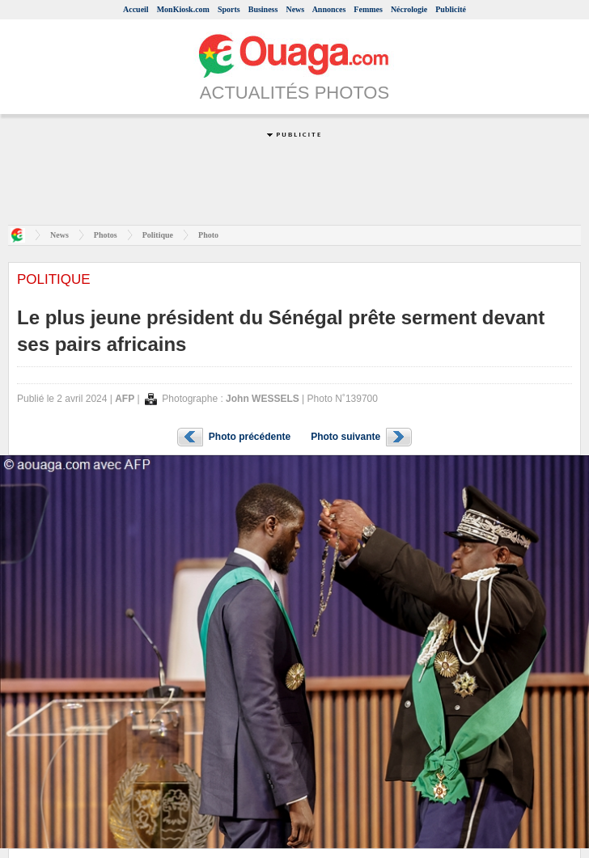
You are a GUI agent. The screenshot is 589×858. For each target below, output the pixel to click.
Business (263, 9)
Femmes (368, 9)
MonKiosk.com (183, 9)
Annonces (329, 9)
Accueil (136, 9)
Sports (229, 9)
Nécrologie (409, 9)
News (295, 9)
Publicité (450, 9)
